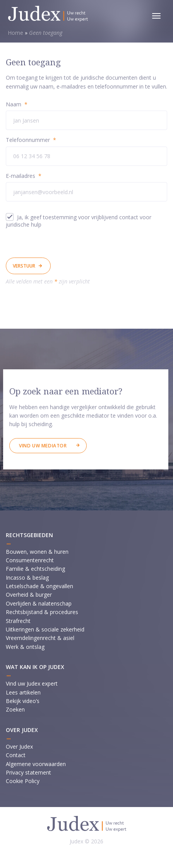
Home (15, 32)
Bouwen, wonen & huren (37, 551)
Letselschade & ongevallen (39, 586)
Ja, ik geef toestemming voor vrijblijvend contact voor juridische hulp (78, 220)
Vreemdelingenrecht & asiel (40, 638)
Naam (16, 104)
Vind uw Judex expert (32, 683)
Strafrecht (18, 621)
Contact (16, 755)
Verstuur (24, 266)
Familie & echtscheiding (35, 568)
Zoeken (15, 709)
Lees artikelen (23, 692)
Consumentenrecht (30, 560)
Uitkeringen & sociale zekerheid (45, 629)
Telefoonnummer (31, 139)
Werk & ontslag (25, 646)
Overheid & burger (29, 594)
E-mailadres (23, 175)
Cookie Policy (22, 781)
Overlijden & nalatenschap (39, 603)
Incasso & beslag (27, 577)
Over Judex (19, 746)
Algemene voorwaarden (36, 764)
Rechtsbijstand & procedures (42, 612)
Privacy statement (28, 772)
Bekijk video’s (22, 701)
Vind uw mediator (43, 445)
